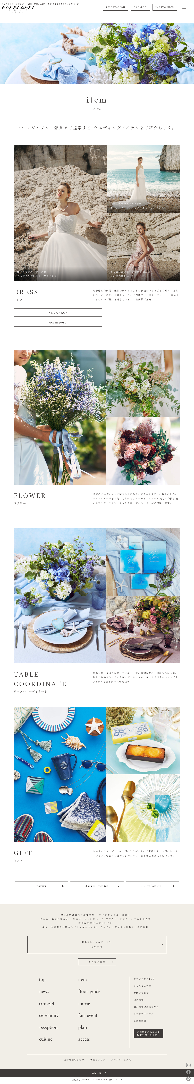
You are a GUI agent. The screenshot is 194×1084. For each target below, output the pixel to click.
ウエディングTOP (144, 968)
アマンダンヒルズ (121, 1049)
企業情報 (139, 989)
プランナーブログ (144, 1003)
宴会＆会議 (140, 1010)
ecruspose (140, 312)
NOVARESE (53, 312)
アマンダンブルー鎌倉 (103, 1069)
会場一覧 (97, 1063)
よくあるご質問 (142, 975)
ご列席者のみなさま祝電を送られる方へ (148, 1023)
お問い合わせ (141, 982)
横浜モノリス (98, 1049)
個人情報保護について (146, 996)
